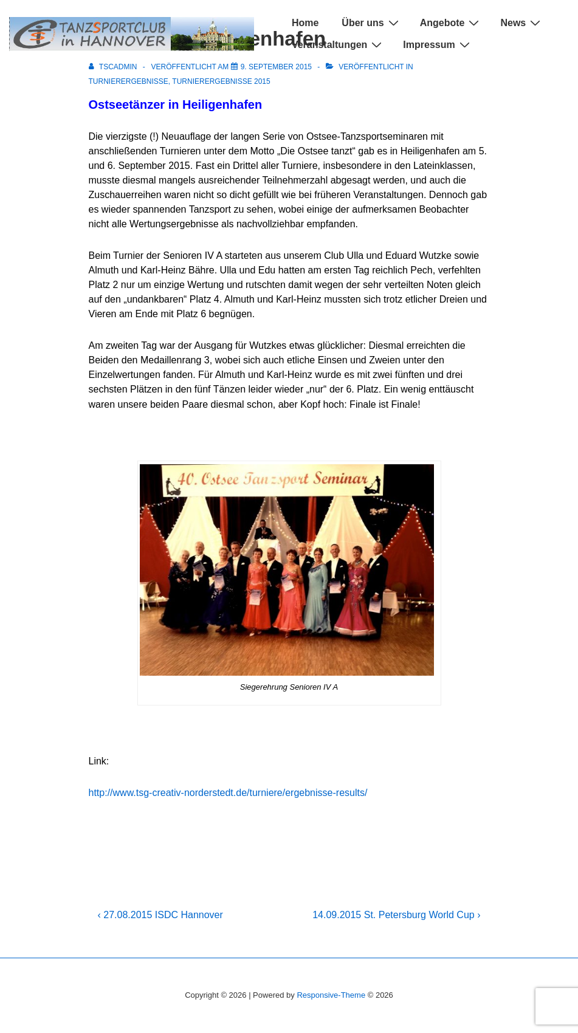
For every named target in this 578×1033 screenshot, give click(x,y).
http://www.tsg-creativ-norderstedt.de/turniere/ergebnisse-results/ (228, 793)
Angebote (451, 23)
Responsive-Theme (331, 995)
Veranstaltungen (338, 44)
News (521, 23)
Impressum (437, 44)
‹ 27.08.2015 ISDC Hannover (160, 915)
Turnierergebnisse (128, 81)
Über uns (371, 23)
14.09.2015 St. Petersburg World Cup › (396, 915)
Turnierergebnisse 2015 (221, 81)
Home (305, 23)
